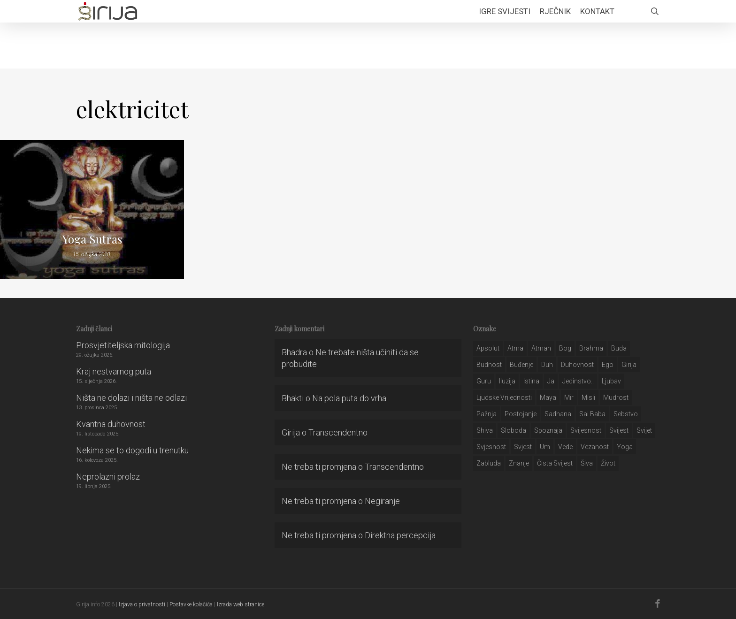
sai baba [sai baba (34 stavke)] (592, 414)
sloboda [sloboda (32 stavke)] (513, 430)
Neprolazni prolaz (108, 476)
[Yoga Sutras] (92, 209)
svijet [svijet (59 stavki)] (644, 430)
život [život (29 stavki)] (608, 463)
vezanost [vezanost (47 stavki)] (595, 447)
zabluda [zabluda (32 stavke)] (488, 463)
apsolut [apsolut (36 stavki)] (487, 348)
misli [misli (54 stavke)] (588, 397)
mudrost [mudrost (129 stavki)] (616, 397)
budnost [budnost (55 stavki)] (489, 364)
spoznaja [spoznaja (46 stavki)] (548, 430)
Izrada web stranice (240, 604)
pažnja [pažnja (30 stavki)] (486, 414)
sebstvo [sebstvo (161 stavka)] (625, 414)
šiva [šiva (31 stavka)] (587, 463)
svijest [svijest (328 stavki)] (619, 430)
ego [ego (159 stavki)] (607, 364)
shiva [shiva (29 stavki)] (484, 430)
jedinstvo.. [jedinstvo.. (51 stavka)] (578, 381)
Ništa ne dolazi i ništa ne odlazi (131, 398)
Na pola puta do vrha (349, 398)
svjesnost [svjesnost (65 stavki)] (491, 447)
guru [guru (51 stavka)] (483, 381)
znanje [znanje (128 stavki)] (519, 463)
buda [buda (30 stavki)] (619, 348)
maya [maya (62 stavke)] (548, 397)
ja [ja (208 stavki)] (550, 381)
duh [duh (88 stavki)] (547, 364)
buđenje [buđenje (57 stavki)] (521, 364)
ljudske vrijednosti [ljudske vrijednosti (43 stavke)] (504, 397)
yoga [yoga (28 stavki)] (625, 447)
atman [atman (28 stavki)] (541, 348)
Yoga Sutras (92, 238)
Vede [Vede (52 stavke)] (565, 447)
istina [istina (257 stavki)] (531, 381)
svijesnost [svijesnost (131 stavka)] (585, 430)
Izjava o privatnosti (142, 604)
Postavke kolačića (191, 604)
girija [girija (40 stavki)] (628, 364)
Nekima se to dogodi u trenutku (132, 450)
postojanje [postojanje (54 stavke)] (521, 414)
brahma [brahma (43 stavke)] (591, 348)
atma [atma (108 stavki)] (515, 348)
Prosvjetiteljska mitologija (123, 345)
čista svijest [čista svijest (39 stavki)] (555, 463)
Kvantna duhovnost (111, 424)
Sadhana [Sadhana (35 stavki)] (557, 414)
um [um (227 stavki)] (545, 447)
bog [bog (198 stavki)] (565, 348)
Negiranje (382, 501)
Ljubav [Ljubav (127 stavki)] (611, 381)
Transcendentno (338, 432)
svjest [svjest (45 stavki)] (523, 447)
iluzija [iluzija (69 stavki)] (507, 381)
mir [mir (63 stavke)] (569, 397)
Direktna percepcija (400, 535)
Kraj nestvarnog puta (113, 371)
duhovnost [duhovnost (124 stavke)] (577, 364)
